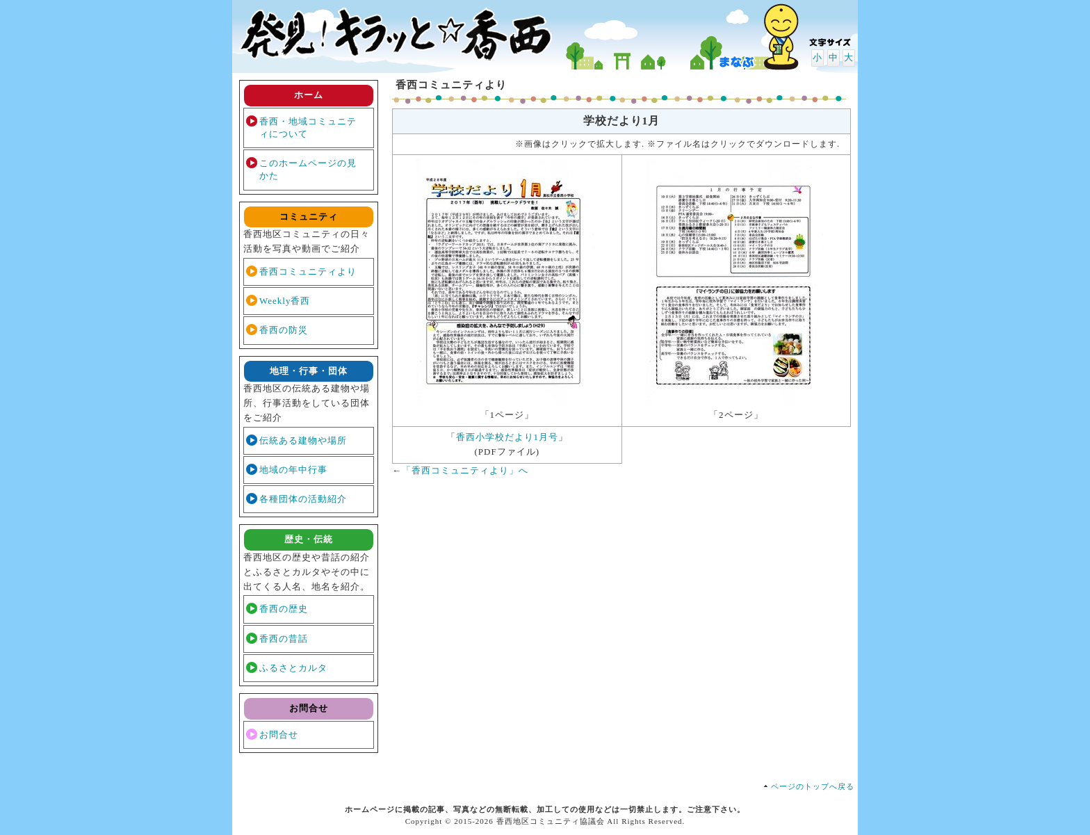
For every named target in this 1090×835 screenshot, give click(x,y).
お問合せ (278, 734)
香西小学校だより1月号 (507, 437)
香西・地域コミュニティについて (308, 127)
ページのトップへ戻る (812, 786)
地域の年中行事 (293, 469)
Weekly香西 (284, 300)
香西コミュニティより (308, 271)
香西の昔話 (283, 638)
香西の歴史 (283, 608)
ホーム (308, 95)
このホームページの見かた (308, 169)
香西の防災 (283, 330)
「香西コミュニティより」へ (465, 470)
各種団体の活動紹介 (303, 499)
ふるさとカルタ (293, 668)
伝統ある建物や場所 (303, 440)
